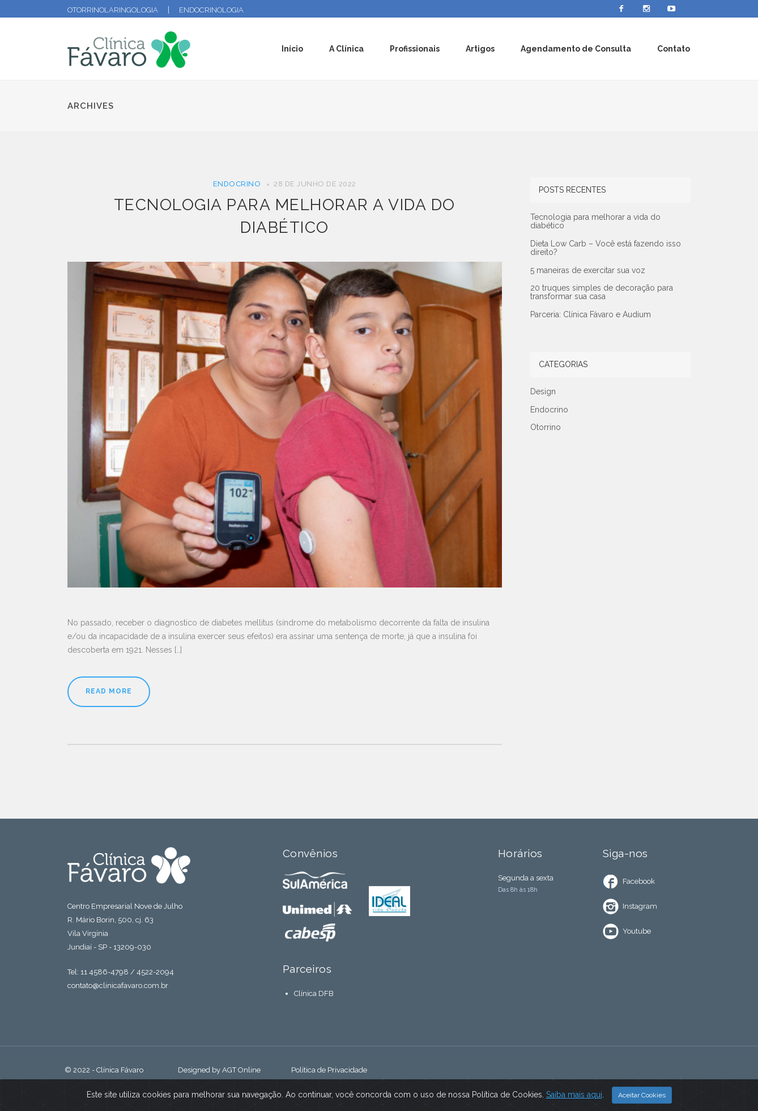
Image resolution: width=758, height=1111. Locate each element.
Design (543, 392)
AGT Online (241, 1070)
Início (292, 49)
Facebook (639, 881)
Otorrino (545, 427)
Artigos (480, 49)
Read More (109, 691)
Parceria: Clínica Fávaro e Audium (590, 314)
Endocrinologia (211, 10)
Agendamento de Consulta (576, 49)
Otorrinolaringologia (112, 10)
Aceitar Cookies (642, 1097)
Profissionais (415, 49)
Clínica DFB (314, 993)
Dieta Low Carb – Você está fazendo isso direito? (605, 248)
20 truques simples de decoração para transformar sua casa (601, 292)
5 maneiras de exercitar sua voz (587, 270)
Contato (673, 49)
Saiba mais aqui (574, 1096)
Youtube (637, 931)
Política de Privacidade (329, 1070)
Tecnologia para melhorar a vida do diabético (595, 221)
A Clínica (346, 49)
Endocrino (237, 184)
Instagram (640, 906)
